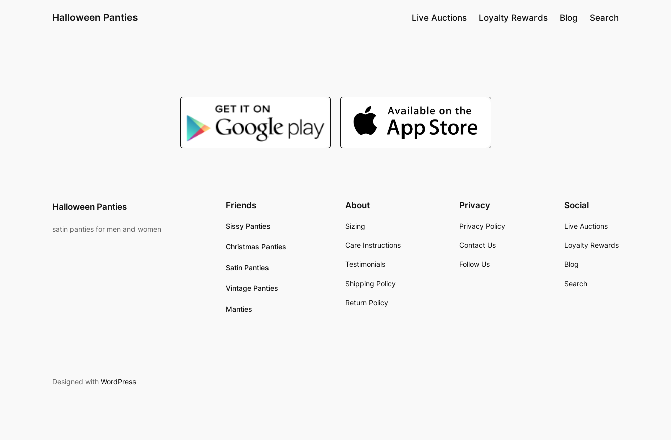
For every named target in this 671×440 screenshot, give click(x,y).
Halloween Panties (95, 17)
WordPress (118, 381)
